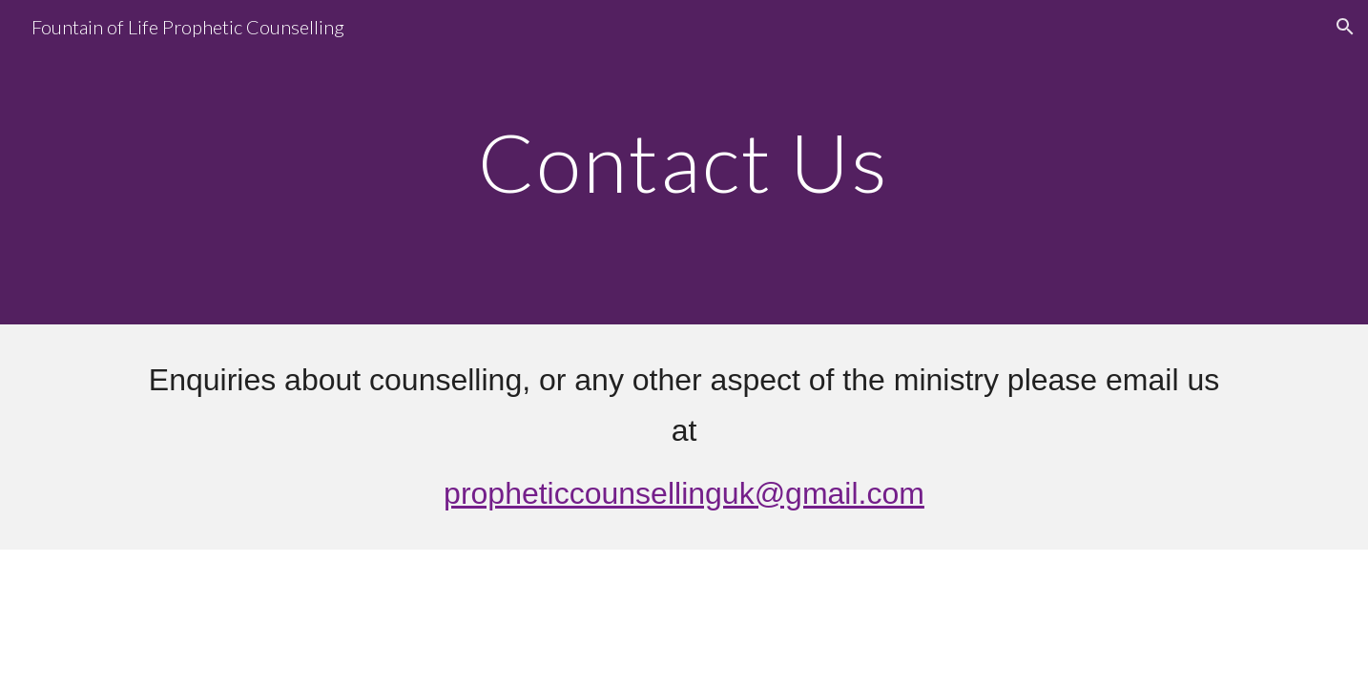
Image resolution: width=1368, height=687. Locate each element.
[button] (1345, 27)
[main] (684, 162)
